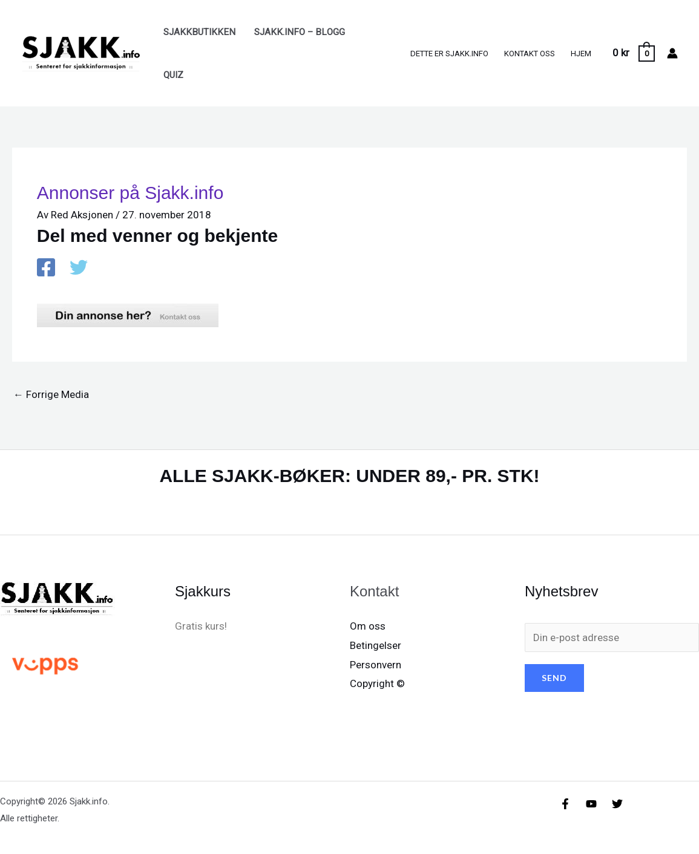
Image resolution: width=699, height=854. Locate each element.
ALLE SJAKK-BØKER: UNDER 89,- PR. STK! (349, 476)
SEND (554, 678)
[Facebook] (46, 268)
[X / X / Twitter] (79, 268)
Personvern (375, 665)
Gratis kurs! (201, 626)
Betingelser (375, 645)
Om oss (368, 626)
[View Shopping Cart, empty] (633, 53)
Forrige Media (51, 394)
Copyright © (377, 683)
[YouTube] (591, 803)
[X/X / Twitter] (617, 803)
